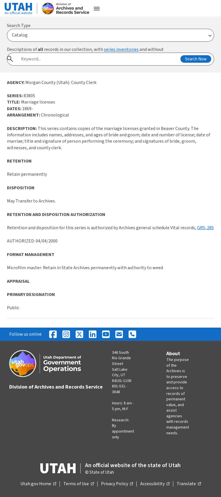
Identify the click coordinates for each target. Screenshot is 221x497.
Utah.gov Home (38, 484)
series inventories (121, 49)
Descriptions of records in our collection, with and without (85, 49)
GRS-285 (205, 228)
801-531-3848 (119, 389)
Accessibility (154, 484)
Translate (189, 484)
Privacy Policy (117, 484)
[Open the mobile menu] (97, 8)
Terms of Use (78, 484)
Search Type (19, 25)
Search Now (196, 59)
